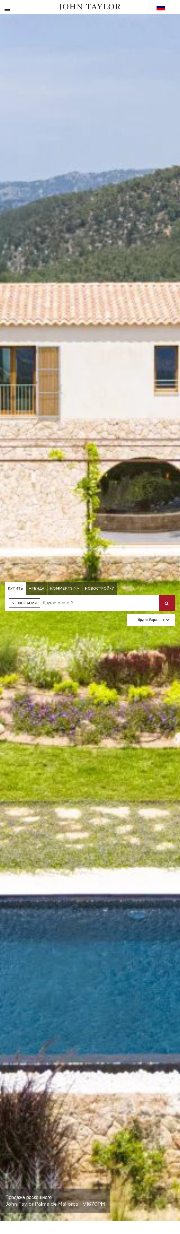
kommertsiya (64, 588)
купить (15, 588)
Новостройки (100, 588)
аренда (37, 588)
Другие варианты (151, 619)
